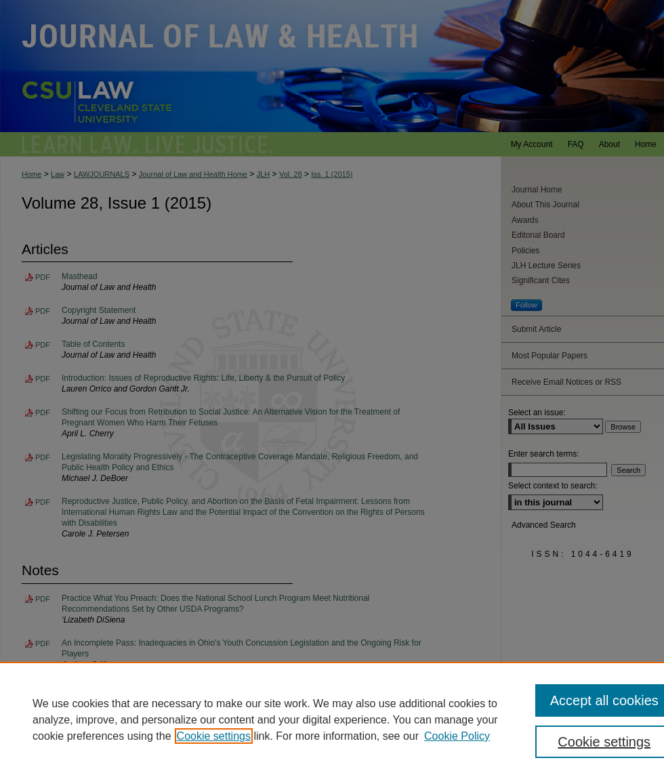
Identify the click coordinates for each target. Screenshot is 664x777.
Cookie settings (214, 736)
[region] (332, 719)
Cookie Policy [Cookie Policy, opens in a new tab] (457, 736)
